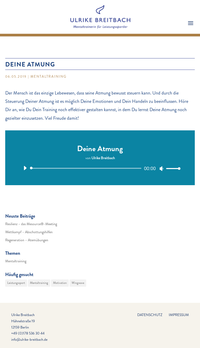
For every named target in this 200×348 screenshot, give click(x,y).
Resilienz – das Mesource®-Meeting (31, 223)
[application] (100, 168)
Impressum (179, 314)
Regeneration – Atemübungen (26, 240)
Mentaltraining (48, 76)
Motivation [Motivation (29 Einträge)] (60, 282)
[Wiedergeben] (25, 168)
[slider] (86, 168)
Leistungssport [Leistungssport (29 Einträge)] (16, 282)
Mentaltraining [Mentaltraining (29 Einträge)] (39, 282)
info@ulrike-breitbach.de (29, 339)
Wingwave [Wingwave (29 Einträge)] (78, 282)
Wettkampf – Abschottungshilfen (29, 232)
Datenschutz (149, 314)
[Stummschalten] (161, 168)
